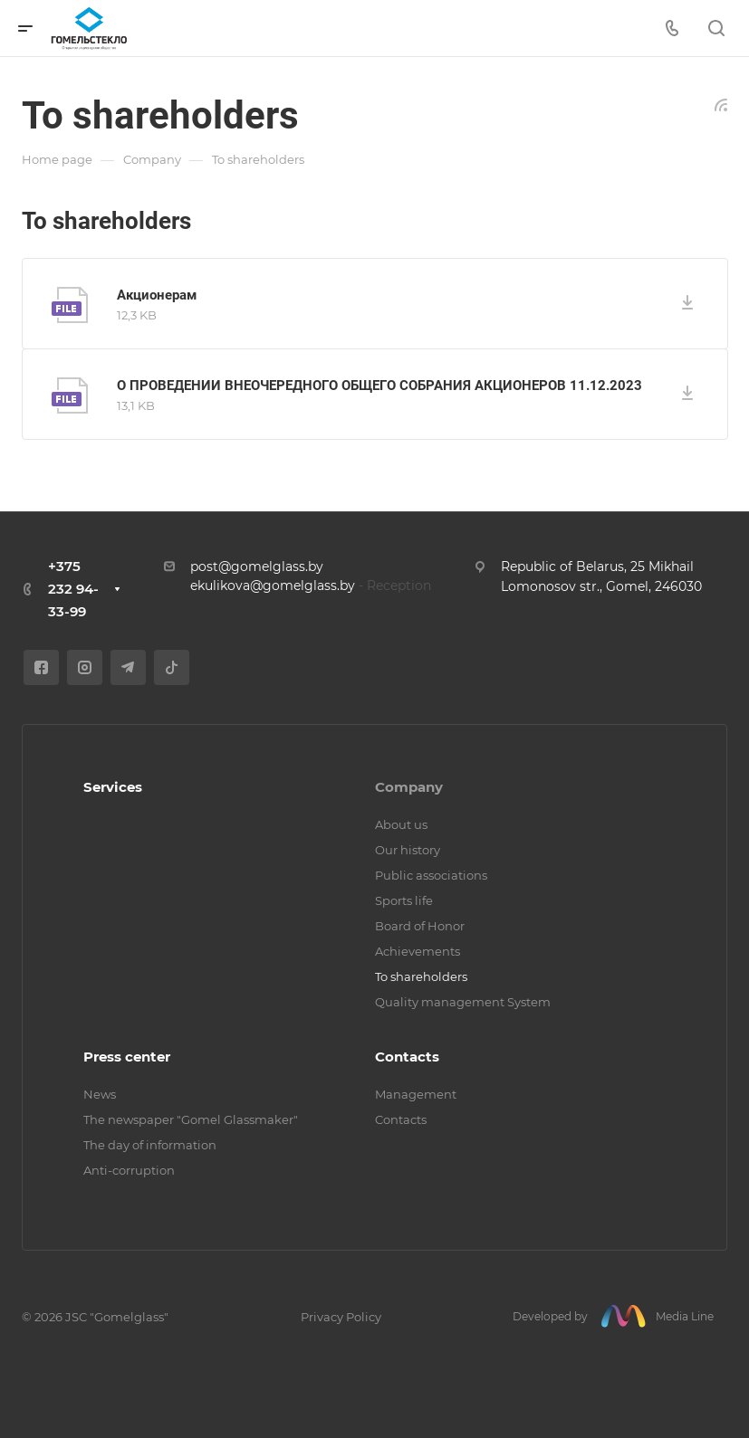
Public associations (431, 875)
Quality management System (463, 1002)
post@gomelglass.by (256, 566)
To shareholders (421, 976)
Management (415, 1094)
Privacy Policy (341, 1316)
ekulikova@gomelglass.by (272, 585)
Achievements (417, 951)
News (99, 1094)
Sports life (404, 900)
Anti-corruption (129, 1170)
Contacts (407, 1056)
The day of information (149, 1145)
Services (112, 786)
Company (409, 786)
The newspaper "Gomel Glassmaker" (190, 1119)
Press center (126, 1056)
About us (401, 824)
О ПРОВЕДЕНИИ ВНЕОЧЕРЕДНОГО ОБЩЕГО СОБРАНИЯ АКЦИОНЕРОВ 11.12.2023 (379, 385)
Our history (407, 850)
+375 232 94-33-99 (73, 588)
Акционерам (157, 295)
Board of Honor (420, 926)
